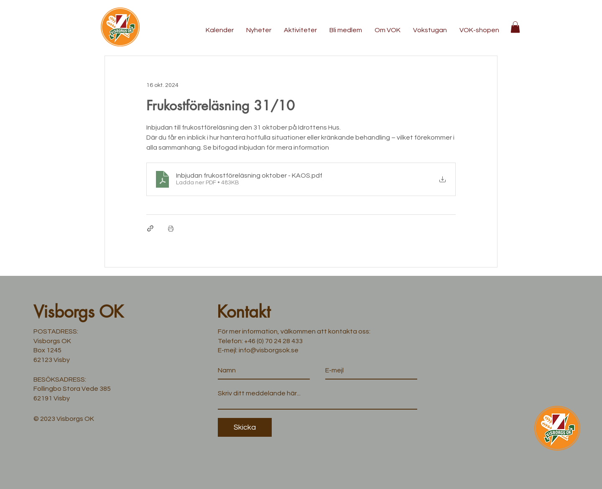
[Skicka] (245, 427)
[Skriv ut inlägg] (171, 228)
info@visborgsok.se (268, 350)
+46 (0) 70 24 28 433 (273, 341)
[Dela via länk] (150, 228)
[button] (515, 27)
